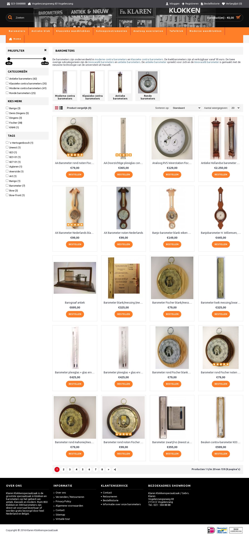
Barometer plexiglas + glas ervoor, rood (124, 372)
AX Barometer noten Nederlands (123, 232)
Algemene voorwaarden (68, 506)
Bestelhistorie (109, 500)
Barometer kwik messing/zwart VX (221, 302)
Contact (59, 510)
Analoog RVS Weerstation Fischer (172, 163)
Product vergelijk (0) (79, 107)
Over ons (59, 492)
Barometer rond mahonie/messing (75, 442)
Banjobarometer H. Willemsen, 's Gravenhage (221, 232)
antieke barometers (129, 62)
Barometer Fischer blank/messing (172, 302)
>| (115, 469)
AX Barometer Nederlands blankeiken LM (75, 232)
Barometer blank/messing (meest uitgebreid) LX (124, 302)
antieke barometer (156, 62)
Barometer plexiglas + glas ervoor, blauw (75, 372)
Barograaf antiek (75, 302)
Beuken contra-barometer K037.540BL (221, 442)
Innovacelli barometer (206, 62)
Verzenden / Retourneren (68, 497)
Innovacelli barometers (101, 62)
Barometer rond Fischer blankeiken (172, 372)
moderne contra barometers (111, 59)
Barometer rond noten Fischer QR (124, 442)
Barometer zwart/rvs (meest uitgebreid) (172, 442)
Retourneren (109, 496)
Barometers (23, 38)
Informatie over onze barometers (121, 504)
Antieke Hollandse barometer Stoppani (221, 163)
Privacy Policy (62, 501)
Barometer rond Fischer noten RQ (221, 372)
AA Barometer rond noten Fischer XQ (75, 163)
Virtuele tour (61, 519)
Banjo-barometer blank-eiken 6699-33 (172, 232)
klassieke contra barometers (147, 59)
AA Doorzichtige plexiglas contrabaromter (124, 163)
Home (9, 38)
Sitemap (59, 515)
